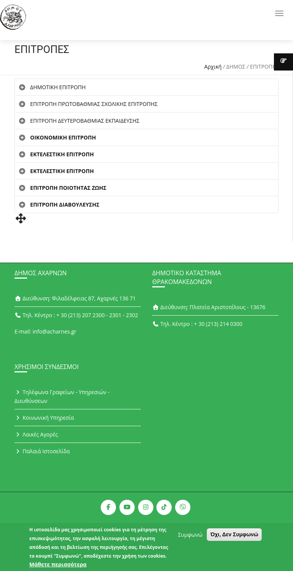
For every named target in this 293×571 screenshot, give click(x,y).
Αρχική (213, 66)
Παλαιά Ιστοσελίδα (42, 451)
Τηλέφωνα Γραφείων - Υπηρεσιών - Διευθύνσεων (61, 396)
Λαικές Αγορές (36, 434)
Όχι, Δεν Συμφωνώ (234, 537)
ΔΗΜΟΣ (235, 66)
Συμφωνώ (190, 537)
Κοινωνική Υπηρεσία (44, 417)
